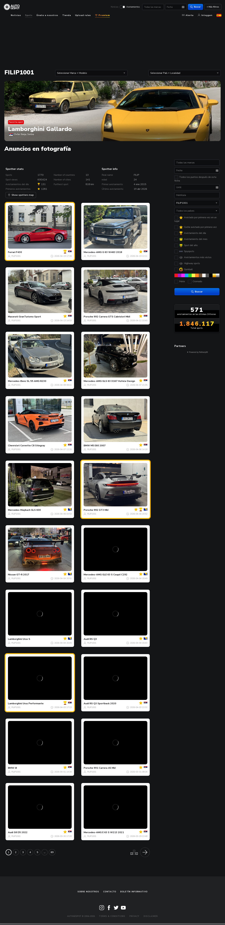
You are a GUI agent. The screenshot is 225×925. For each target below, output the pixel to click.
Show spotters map (21, 195)
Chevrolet (14, 445)
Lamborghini (15, 639)
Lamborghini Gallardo (40, 129)
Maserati (13, 316)
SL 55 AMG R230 (36, 381)
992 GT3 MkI (101, 510)
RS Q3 (93, 639)
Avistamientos (133, 7)
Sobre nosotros (88, 891)
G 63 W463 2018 (112, 252)
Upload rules (83, 15)
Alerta (187, 15)
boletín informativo (133, 891)
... (45, 852)
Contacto (109, 891)
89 (52, 852)
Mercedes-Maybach (19, 510)
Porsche (88, 316)
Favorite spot (16, 122)
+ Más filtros (213, 6)
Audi (86, 639)
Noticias (115, 7)
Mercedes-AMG (93, 252)
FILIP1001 (16, 256)
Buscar (195, 6)
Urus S (26, 639)
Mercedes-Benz (17, 381)
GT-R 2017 (22, 574)
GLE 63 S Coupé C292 (114, 574)
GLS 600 (36, 510)
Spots (28, 15)
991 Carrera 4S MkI (105, 768)
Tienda (66, 15)
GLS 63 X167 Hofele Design (118, 381)
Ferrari (11, 252)
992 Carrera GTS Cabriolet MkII (112, 316)
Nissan (12, 574)
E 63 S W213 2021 (113, 832)
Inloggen (205, 15)
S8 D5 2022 (20, 832)
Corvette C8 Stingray (32, 445)
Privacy (134, 916)
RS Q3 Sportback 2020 (103, 703)
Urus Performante (33, 703)
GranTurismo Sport (30, 316)
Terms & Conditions (112, 916)
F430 (19, 252)
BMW (87, 445)
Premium (102, 15)
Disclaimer (151, 916)
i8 (16, 768)
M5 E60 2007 (98, 445)
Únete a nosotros (47, 15)
